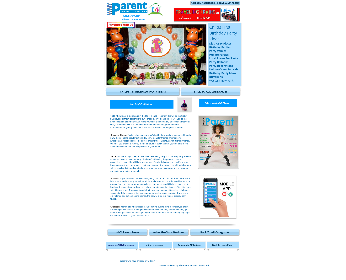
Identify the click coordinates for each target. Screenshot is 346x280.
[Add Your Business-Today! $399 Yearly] (215, 3)
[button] (142, 91)
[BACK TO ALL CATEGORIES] (210, 91)
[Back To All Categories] (214, 232)
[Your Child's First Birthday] (142, 104)
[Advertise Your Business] (168, 232)
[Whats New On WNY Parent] (218, 103)
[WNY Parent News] (127, 232)
